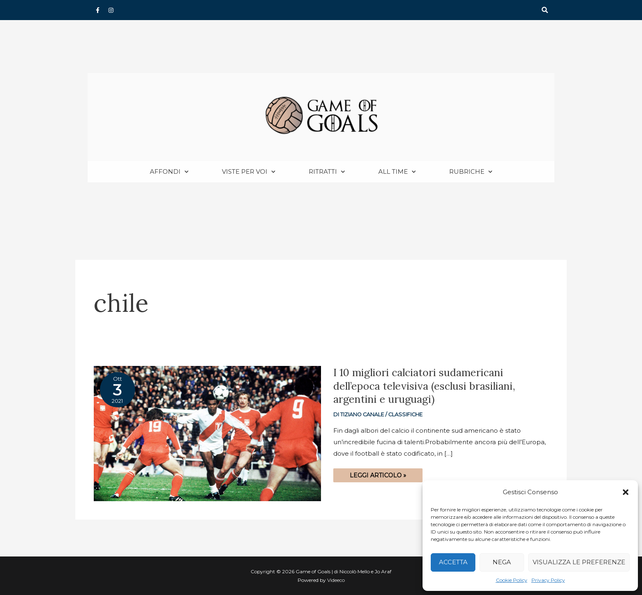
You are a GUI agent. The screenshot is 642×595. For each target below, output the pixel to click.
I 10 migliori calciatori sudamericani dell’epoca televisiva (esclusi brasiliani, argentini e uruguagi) (424, 386)
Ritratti (327, 172)
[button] (626, 492)
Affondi (169, 172)
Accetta (453, 562)
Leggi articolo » (377, 473)
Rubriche (470, 172)
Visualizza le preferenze (579, 562)
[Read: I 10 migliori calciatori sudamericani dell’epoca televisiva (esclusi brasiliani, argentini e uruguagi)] (207, 433)
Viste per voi (248, 172)
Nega (502, 562)
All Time (397, 172)
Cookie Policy (511, 580)
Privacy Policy (548, 580)
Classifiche (405, 414)
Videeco (336, 580)
